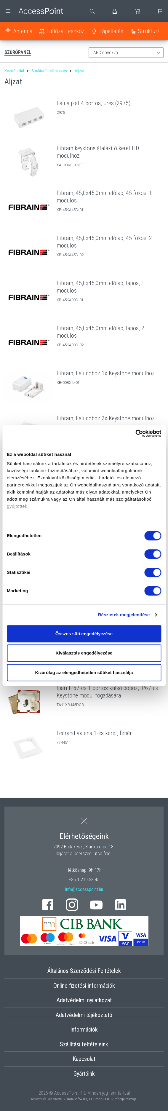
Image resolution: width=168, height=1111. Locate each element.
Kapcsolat (84, 1058)
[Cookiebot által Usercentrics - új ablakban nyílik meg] (135, 433)
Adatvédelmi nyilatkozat (84, 1000)
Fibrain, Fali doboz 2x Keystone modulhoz (106, 418)
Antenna (22, 31)
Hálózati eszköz (65, 31)
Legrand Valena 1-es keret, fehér (94, 733)
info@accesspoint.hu (84, 889)
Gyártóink (84, 1073)
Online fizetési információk (84, 985)
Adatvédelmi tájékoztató (84, 1015)
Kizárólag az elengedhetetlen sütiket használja (84, 672)
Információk (84, 1029)
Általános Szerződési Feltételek (84, 970)
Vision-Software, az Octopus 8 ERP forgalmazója (100, 1099)
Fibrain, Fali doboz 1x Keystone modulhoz (106, 373)
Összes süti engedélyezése (84, 633)
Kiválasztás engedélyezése (84, 652)
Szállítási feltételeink (84, 1044)
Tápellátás (111, 31)
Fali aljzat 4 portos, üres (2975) (93, 103)
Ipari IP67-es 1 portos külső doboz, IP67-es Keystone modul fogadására (107, 691)
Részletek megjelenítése (124, 614)
